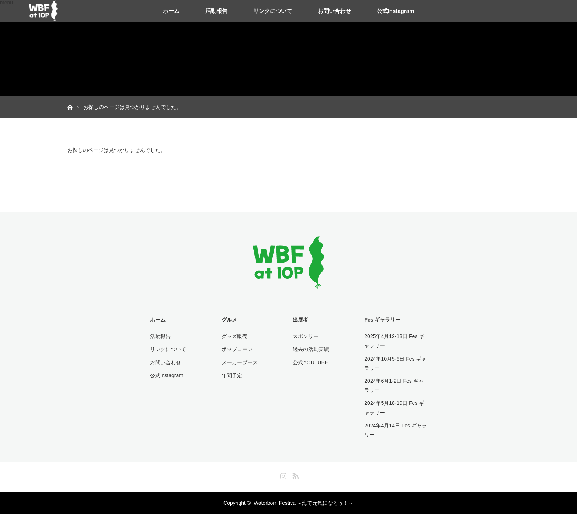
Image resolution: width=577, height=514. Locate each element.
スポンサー (306, 336)
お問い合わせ (334, 11)
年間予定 (232, 375)
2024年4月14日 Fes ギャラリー (395, 430)
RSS (294, 474)
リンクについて (272, 11)
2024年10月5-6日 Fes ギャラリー (395, 363)
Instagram (282, 474)
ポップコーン (237, 349)
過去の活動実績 (311, 349)
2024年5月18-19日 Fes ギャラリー (394, 407)
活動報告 (216, 11)
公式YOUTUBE (310, 362)
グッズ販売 (234, 336)
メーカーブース (240, 362)
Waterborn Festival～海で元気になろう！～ (304, 503)
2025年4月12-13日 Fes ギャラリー (394, 340)
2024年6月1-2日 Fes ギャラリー (393, 385)
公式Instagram (395, 11)
